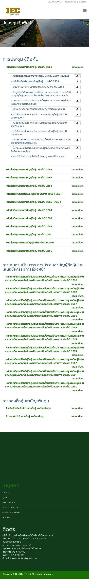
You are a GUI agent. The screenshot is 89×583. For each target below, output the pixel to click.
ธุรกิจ (4, 497)
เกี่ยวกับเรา (6, 492)
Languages (56, 1)
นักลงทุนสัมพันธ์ (8, 502)
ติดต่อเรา (83, 1)
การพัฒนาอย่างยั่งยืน (11, 512)
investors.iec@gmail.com (23, 558)
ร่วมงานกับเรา (70, 1)
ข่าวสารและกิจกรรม (10, 507)
